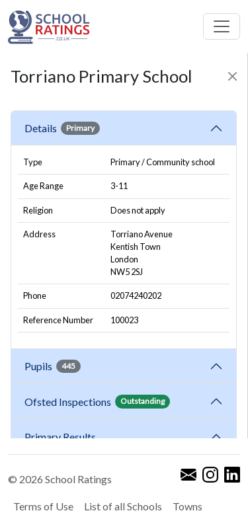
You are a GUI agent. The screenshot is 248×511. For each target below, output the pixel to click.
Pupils (52, 366)
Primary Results (60, 436)
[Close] (232, 76)
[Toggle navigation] (221, 26)
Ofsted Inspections (97, 401)
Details (62, 128)
